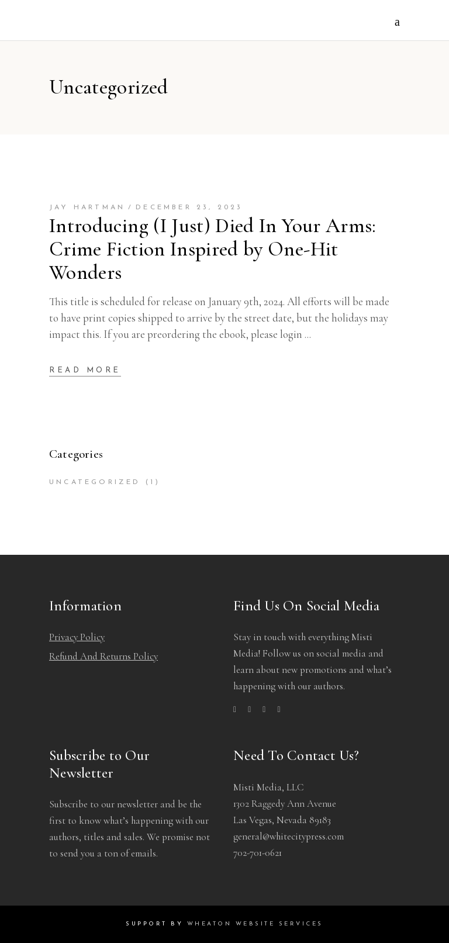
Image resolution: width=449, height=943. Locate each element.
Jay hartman (87, 207)
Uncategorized (95, 482)
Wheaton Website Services (255, 924)
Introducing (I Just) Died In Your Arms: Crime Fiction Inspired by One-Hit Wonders (213, 249)
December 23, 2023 (189, 207)
